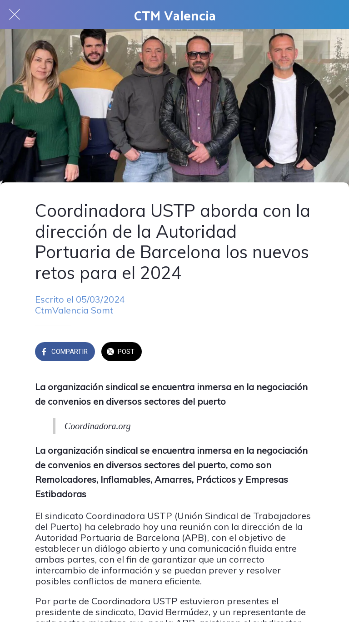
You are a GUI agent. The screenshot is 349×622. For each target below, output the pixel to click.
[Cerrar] (14, 14)
